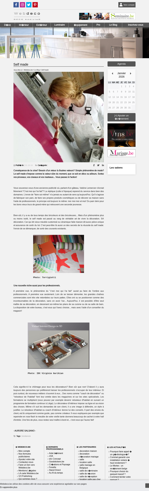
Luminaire (59, 24)
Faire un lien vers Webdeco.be (26, 466)
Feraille (52, 467)
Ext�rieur (41, 25)
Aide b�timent (56, 453)
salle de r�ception (88, 476)
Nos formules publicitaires (24, 455)
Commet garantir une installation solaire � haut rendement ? (120, 460)
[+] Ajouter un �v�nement (122, 117)
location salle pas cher (90, 479)
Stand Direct (55, 470)
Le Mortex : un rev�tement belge (118, 467)
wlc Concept (55, 458)
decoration (84, 453)
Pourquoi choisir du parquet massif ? (119, 473)
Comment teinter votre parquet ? (120, 478)
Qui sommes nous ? (27, 479)
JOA (51, 456)
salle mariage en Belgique (87, 466)
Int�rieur (24, 25)
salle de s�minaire (89, 470)
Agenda (121, 64)
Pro (98, 24)
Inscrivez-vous (135, 24)
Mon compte (126, 4)
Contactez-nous (25, 462)
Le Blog (113, 24)
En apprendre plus (8, 487)
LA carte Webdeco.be (28, 473)
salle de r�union (88, 473)
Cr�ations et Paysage (59, 464)
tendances (26, 436)
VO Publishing (25, 476)
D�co (7, 25)
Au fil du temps (56, 472)
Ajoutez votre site (26, 459)
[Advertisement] (122, 220)
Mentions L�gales (27, 470)
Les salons (116, 167)
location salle (86, 462)
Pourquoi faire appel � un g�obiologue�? (121, 453)
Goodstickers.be (56, 461)
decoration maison (88, 451)
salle (82, 459)
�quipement (80, 25)
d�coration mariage (89, 456)
